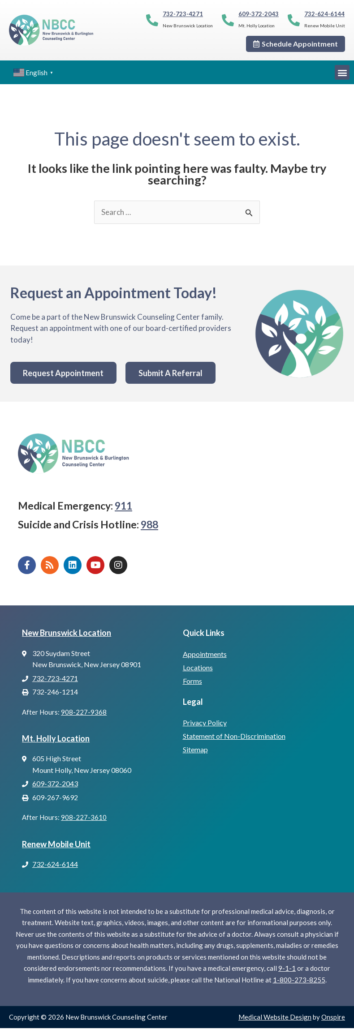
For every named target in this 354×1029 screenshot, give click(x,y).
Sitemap (195, 750)
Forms (192, 681)
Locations (198, 668)
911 (123, 506)
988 (149, 525)
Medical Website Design (274, 1018)
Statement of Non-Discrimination (234, 736)
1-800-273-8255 (299, 980)
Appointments (205, 654)
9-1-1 (287, 969)
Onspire (333, 1018)
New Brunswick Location (66, 633)
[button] (342, 72)
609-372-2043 (258, 13)
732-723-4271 (183, 13)
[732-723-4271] (152, 20)
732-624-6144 (324, 13)
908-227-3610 (84, 818)
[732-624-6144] (294, 20)
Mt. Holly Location (56, 739)
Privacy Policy (205, 723)
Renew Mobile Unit (56, 844)
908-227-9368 (84, 712)
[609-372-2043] (228, 20)
